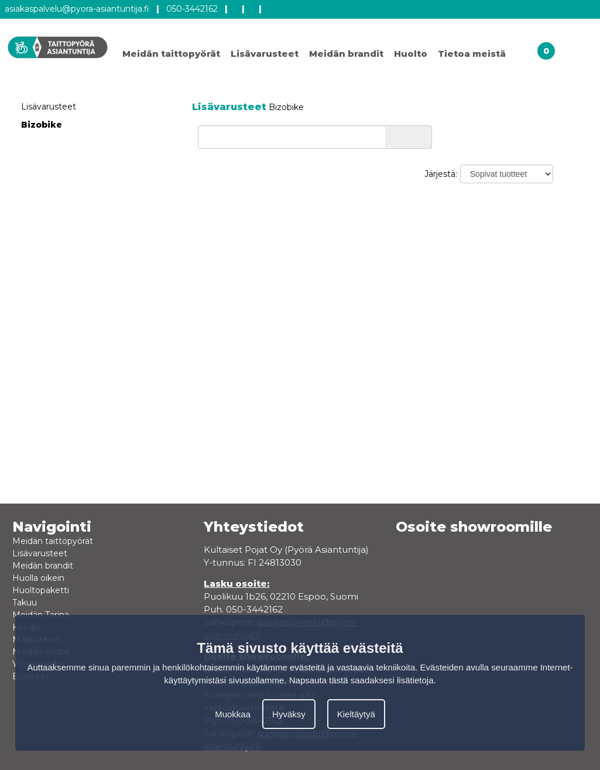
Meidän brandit (346, 53)
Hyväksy (289, 714)
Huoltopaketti (40, 590)
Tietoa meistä (472, 53)
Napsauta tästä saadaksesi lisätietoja (361, 680)
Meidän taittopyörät (171, 53)
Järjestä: (440, 174)
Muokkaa (233, 714)
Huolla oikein (38, 578)
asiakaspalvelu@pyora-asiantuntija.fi (77, 9)
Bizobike (41, 124)
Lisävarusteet (265, 53)
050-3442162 (192, 9)
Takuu (24, 602)
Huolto (410, 53)
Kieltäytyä (356, 714)
